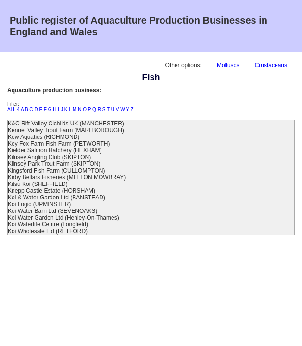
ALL (11, 109)
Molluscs (228, 65)
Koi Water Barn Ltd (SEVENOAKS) (52, 211)
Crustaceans (271, 65)
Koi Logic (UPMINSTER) (39, 204)
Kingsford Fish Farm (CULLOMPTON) (56, 170)
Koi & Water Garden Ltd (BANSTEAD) (56, 197)
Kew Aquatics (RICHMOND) (43, 137)
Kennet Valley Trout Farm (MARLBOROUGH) (66, 130)
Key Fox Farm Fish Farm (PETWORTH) (59, 143)
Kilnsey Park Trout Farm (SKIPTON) (54, 164)
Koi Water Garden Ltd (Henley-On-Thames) (63, 217)
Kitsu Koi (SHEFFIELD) (38, 184)
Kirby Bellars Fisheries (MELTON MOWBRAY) (67, 177)
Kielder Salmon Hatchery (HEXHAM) (54, 150)
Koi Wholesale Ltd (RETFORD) (48, 231)
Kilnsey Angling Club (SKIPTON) (49, 157)
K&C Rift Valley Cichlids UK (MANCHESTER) (66, 123)
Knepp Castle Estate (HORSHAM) (51, 190)
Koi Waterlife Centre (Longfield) (48, 224)
